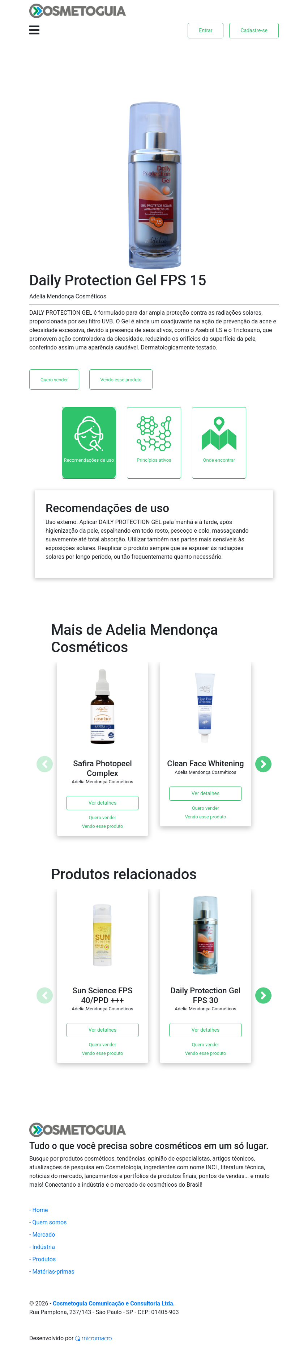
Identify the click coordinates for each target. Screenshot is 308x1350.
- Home (38, 1210)
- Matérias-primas (51, 1271)
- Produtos (42, 1259)
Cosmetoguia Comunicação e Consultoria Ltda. (114, 1303)
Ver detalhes (103, 803)
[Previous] (45, 764)
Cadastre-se (254, 30)
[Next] (263, 764)
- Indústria (42, 1247)
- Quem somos (48, 1222)
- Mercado (42, 1234)
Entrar (205, 30)
